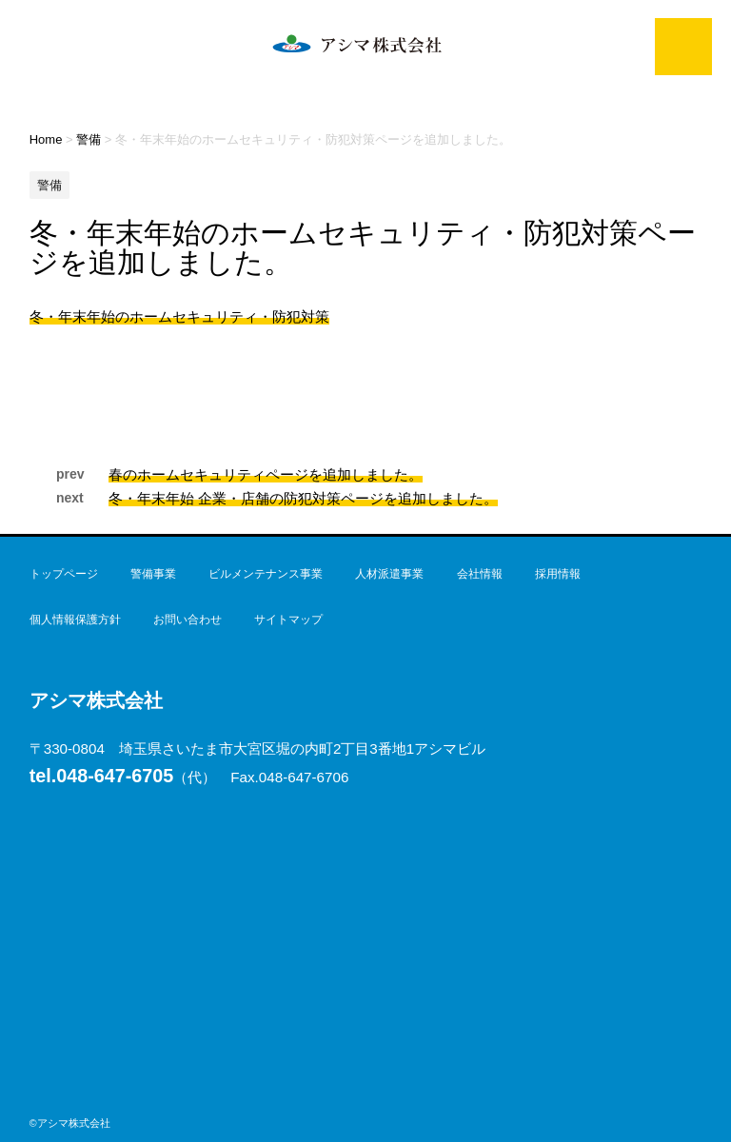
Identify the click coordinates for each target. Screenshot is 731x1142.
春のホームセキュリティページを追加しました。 (266, 474)
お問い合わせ (187, 619)
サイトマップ (288, 619)
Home (46, 139)
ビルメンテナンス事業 (265, 574)
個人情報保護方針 (75, 619)
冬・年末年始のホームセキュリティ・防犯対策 (179, 316)
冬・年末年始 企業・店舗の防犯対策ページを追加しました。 (303, 498)
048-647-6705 (102, 775)
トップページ (64, 574)
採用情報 (558, 574)
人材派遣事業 (389, 574)
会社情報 (480, 574)
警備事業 (153, 574)
